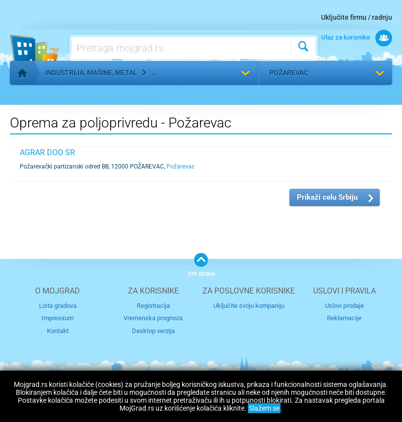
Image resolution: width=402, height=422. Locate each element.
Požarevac (288, 73)
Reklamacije (344, 318)
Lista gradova (58, 305)
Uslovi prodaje (344, 305)
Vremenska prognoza (153, 318)
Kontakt (58, 331)
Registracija (153, 305)
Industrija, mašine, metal (91, 73)
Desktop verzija (153, 331)
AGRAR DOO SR (47, 152)
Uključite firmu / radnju (356, 17)
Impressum (57, 318)
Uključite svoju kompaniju (248, 305)
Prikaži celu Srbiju (327, 197)
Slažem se (264, 408)
